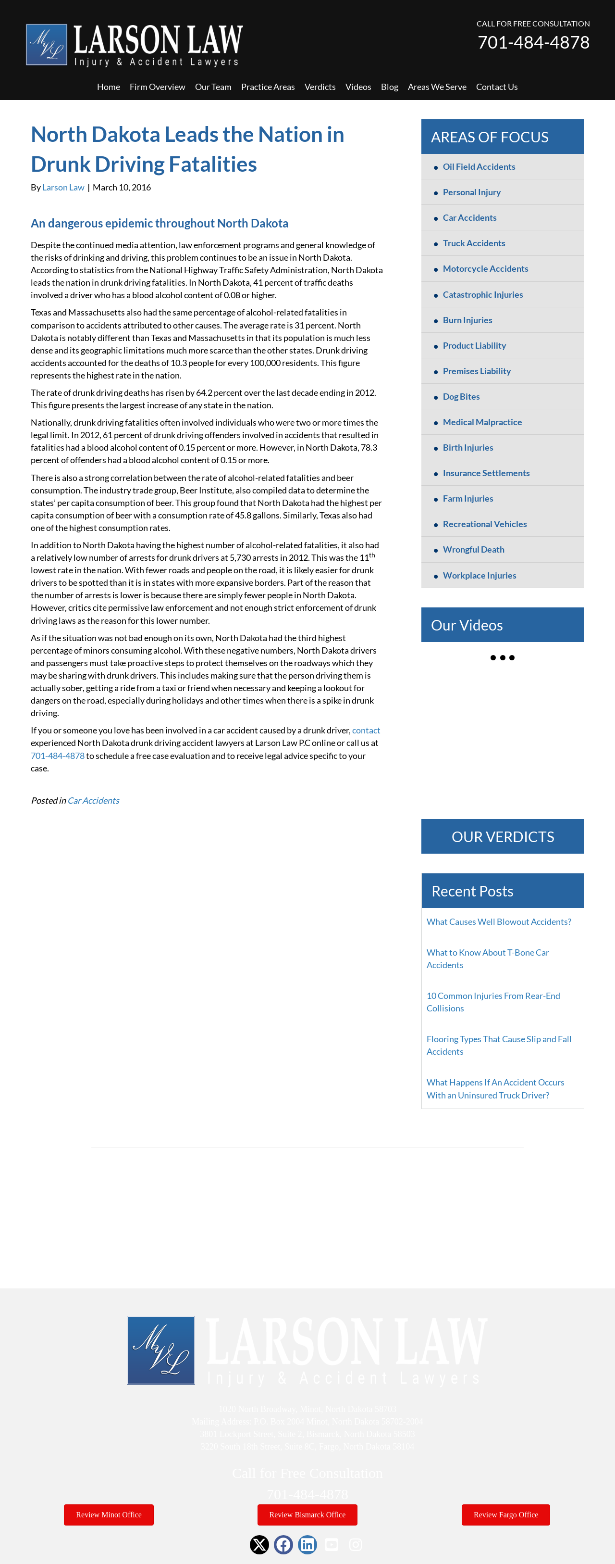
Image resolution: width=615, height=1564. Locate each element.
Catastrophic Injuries (483, 294)
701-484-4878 (534, 41)
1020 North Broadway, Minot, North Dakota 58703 (307, 1409)
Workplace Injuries (480, 575)
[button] (259, 1544)
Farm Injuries (468, 498)
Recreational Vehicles (485, 523)
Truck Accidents (474, 243)
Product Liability (474, 345)
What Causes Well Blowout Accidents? (499, 921)
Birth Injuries (468, 447)
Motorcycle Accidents (486, 268)
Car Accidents (93, 800)
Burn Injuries (467, 320)
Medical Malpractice (482, 421)
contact (366, 730)
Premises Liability (477, 371)
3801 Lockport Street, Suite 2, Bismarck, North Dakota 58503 (307, 1434)
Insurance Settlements (486, 472)
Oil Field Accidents (479, 166)
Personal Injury (472, 192)
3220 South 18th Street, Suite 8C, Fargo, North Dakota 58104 (308, 1446)
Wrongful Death (473, 549)
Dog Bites (461, 396)
